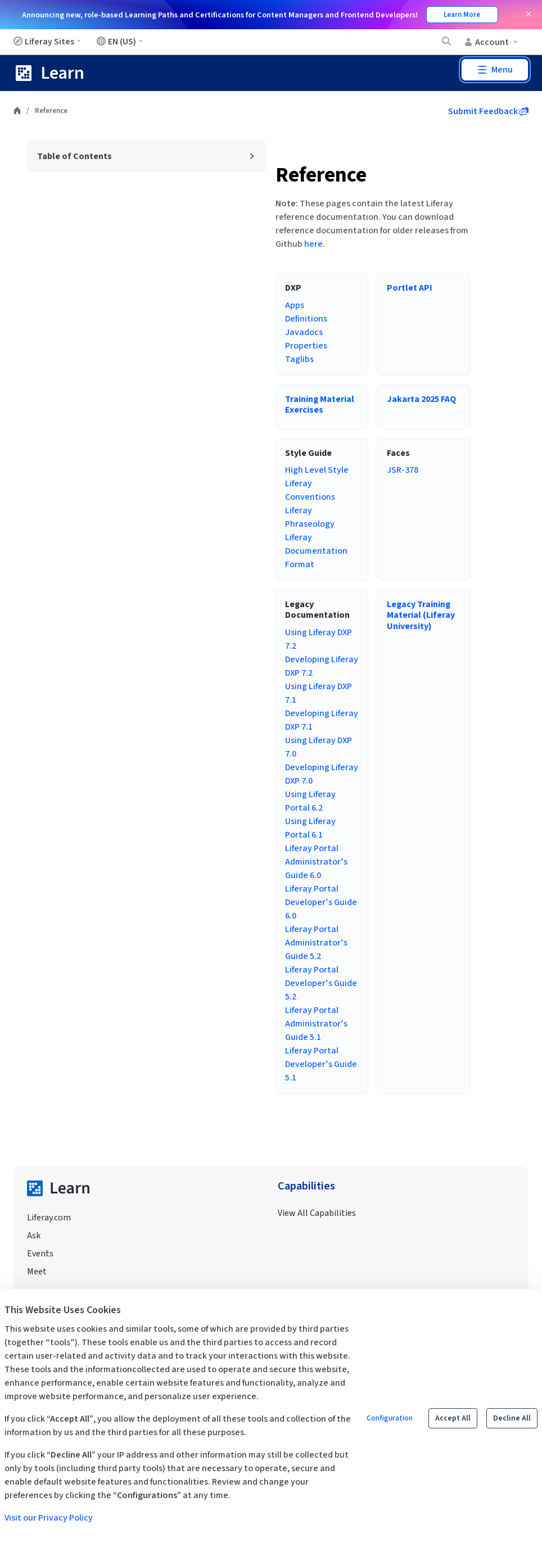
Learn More (462, 15)
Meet (37, 1271)
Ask (33, 1235)
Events (40, 1253)
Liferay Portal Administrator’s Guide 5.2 (316, 942)
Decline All (512, 1418)
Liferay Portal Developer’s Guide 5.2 (321, 983)
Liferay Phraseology (310, 517)
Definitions (306, 319)
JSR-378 (402, 470)
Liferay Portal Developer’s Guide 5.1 (321, 1064)
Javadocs (304, 332)
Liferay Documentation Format (316, 551)
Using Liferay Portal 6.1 (310, 828)
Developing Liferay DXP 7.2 (321, 666)
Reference (321, 175)
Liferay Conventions (310, 490)
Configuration (390, 1418)
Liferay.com (49, 1217)
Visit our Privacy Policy (48, 1518)
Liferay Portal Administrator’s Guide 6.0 (316, 861)
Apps (294, 305)
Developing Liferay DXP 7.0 (321, 774)
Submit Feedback (488, 111)
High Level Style (317, 470)
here (313, 244)
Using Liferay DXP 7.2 (318, 639)
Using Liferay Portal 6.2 (310, 801)
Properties (306, 346)
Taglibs (299, 359)
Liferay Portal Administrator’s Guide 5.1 (316, 1023)
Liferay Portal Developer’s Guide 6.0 (321, 902)
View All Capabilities (317, 1213)
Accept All (453, 1418)
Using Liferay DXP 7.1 (318, 693)
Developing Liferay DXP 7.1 (321, 720)
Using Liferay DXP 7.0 (318, 747)
